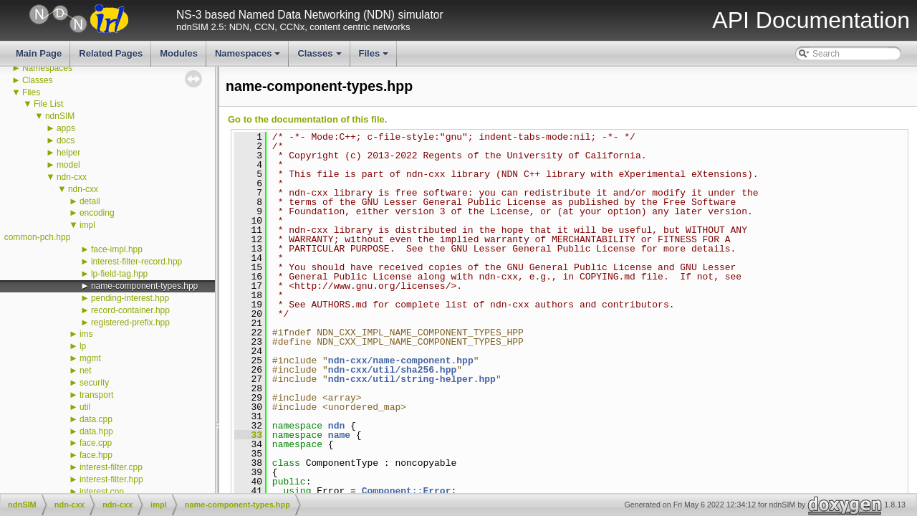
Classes (320, 57)
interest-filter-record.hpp (136, 262)
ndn (336, 425)
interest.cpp (102, 492)
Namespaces (249, 57)
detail (90, 201)
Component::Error (406, 490)
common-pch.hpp (37, 237)
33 (248, 435)
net (86, 371)
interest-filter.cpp (111, 467)
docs (66, 140)
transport (96, 395)
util (85, 407)
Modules (179, 53)
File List (48, 104)
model (68, 165)
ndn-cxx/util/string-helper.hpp (412, 379)
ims (86, 334)
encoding (97, 213)
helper (68, 153)
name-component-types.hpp (144, 286)
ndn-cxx (72, 177)
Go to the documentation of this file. (307, 119)
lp (83, 346)
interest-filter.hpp (111, 479)
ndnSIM (60, 116)
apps (66, 128)
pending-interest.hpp (130, 298)
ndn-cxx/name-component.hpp (401, 360)
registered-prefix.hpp (130, 322)
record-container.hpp (130, 310)
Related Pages (111, 53)
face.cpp (96, 443)
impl (87, 225)
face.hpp (96, 455)
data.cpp (96, 419)
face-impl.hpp (117, 249)
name (339, 435)
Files (375, 57)
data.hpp (96, 431)
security (94, 383)
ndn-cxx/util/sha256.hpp (392, 369)
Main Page (39, 53)
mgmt (90, 358)
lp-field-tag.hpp (119, 274)
